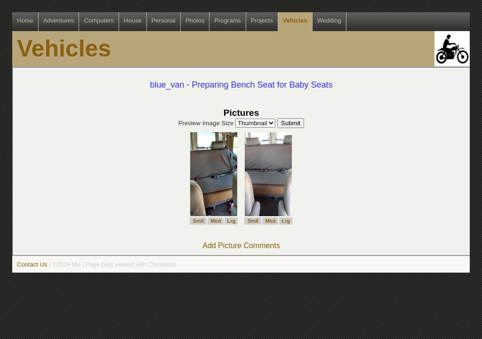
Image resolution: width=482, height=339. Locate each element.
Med (215, 221)
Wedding (329, 20)
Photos (194, 20)
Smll (198, 221)
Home (25, 20)
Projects (262, 20)
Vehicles (295, 20)
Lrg (231, 221)
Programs (227, 20)
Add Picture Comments (241, 246)
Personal (164, 20)
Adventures (58, 20)
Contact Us (32, 264)
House (133, 20)
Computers (99, 20)
